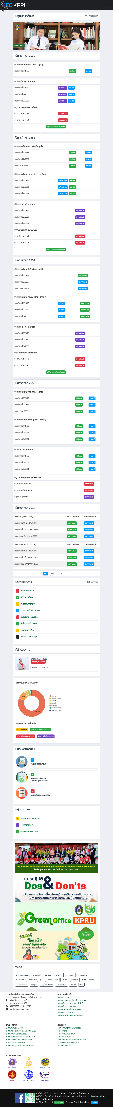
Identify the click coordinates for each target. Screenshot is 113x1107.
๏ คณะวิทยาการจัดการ (66, 1006)
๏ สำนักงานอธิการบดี (14, 1027)
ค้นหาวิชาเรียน (21, 980)
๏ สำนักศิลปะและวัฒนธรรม (16, 1033)
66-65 (72, 180)
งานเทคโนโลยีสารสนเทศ (46, 736)
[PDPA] (94, 1102)
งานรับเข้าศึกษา (22, 730)
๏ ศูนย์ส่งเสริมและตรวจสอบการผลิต (71, 1039)
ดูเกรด (42, 980)
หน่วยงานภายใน (61, 984)
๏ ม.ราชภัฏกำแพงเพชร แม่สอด (70, 1014)
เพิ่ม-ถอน (65, 980)
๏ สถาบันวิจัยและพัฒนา (15, 1042)
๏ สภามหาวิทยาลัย (64, 1045)
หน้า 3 (61, 573)
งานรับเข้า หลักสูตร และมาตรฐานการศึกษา (39, 779)
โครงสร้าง (35, 667)
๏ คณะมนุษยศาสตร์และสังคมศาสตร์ (71, 1000)
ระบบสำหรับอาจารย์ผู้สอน (42, 975)
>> (68, 573)
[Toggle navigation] (107, 5)
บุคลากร (45, 667)
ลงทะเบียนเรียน (53, 980)
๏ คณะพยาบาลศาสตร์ (66, 1011)
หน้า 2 (53, 573)
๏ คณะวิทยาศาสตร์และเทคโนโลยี (70, 1003)
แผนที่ (81, 984)
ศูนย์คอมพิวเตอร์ (74, 1027)
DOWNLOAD (63, 113)
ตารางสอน (69, 975)
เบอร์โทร (73, 984)
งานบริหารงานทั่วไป (38, 764)
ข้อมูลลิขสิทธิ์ (59, 1102)
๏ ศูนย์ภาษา (62, 1027)
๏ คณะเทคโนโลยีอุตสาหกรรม (69, 1008)
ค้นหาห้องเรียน (81, 975)
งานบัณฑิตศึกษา (27, 824)
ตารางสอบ (33, 980)
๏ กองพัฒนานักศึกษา (66, 1033)
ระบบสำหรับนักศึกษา (23, 975)
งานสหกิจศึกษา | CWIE (29, 831)
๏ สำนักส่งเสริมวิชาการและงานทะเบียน (21, 1030)
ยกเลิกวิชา (74, 980)
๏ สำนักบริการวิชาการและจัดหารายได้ (20, 1036)
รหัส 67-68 (63, 180)
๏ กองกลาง (62, 1030)
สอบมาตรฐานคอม (88, 980)
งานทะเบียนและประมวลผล (25, 736)
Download (83, 275)
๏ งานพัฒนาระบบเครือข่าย (68, 1042)
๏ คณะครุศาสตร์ (64, 997)
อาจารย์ (88, 71)
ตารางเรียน (58, 975)
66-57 (71, 88)
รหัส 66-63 (85, 303)
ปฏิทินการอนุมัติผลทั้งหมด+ (56, 127)
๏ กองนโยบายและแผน (66, 1036)
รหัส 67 (61, 303)
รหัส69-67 (62, 88)
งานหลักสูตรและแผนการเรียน (40, 730)
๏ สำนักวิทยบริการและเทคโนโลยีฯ (19, 1039)
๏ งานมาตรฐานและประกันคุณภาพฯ (20, 1045)
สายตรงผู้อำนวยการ (38, 662)
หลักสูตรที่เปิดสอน (46, 984)
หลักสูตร (34, 984)
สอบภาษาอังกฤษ (22, 984)
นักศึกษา (72, 71)
